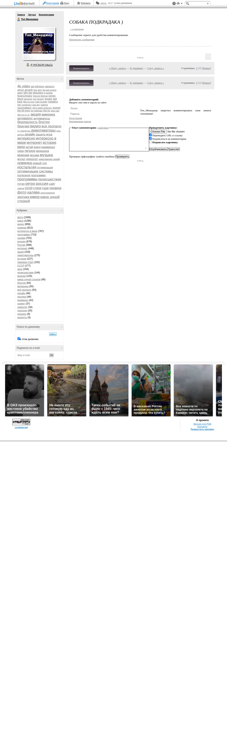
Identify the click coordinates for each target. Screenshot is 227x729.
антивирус (25, 118)
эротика (23, 197)
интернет (34, 143)
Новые (206, 68)
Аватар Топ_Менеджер (39, 43)
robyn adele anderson (42, 108)
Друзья (32, 14)
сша (45, 188)
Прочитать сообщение (82, 39)
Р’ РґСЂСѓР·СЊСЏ (42, 65)
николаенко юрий (49, 159)
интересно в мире (27, 231)
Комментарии (46, 14)
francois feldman (40, 96)
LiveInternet (25, 4)
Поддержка (174, 3)
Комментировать (81, 68)
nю (19, 104)
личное (29, 151)
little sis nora (28, 102)
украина (55, 188)
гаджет (21, 303)
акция (36, 114)
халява (33, 192)
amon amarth (25, 89)
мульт (21, 159)
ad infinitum (37, 86)
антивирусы (41, 118)
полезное (24, 175)
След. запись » (155, 68)
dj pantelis (48, 93)
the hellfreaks (37, 111)
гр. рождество (23, 131)
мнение (23, 155)
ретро (30, 184)
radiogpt (44, 105)
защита (40, 134)
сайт (52, 183)
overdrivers (26, 105)
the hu (46, 110)
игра (49, 134)
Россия (21, 245)
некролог (32, 159)
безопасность (27, 122)
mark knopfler (41, 102)
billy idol (28, 92)
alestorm (49, 86)
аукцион (22, 314)
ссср (28, 188)
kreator (48, 98)
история (49, 143)
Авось (103, 3)
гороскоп (22, 310)
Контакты (202, 426)
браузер (23, 126)
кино (21, 147)
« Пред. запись (117, 68)
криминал (48, 147)
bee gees (37, 90)
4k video (23, 86)
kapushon (28, 99)
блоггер (44, 122)
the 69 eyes (23, 110)
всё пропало (51, 126)
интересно (26, 138)
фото (22, 192)
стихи (37, 188)
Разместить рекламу (202, 429)
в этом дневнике (29, 339)
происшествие (49, 179)
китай (29, 147)
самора (20, 188)
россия (42, 183)
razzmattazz (24, 107)
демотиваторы (43, 130)
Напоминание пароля (80, 121)
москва (34, 155)
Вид (179, 4)
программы (27, 179)
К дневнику (136, 68)
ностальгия (26, 167)
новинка (24, 163)
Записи (21, 14)
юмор (35, 197)
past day (36, 105)
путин (21, 183)
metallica (53, 101)
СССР (20, 265)
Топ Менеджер (18, 19)
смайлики (103, 127)
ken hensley (38, 99)
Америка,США (25, 262)
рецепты (22, 317)
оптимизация (45, 167)
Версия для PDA (202, 424)
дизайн (30, 134)
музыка (46, 155)
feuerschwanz (24, 95)
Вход (66, 3)
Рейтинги (85, 3)
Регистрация (52, 3)
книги (37, 147)
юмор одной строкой (29, 279)
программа (38, 175)
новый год (39, 163)
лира (20, 151)
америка (48, 114)
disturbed (38, 92)
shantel (56, 107)
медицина (42, 151)
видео (35, 126)
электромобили (47, 193)
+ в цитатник (77, 29)
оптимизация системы (35, 171)
